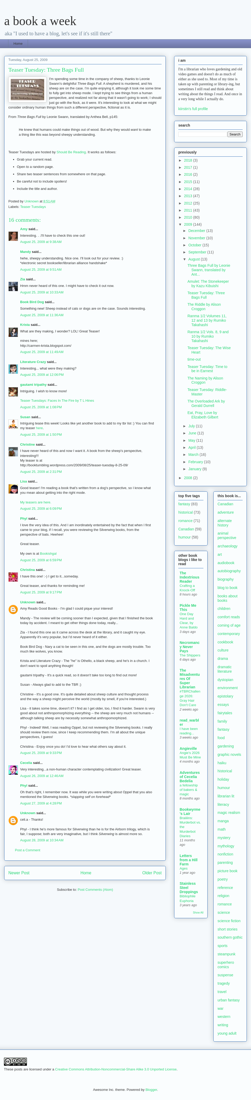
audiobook (226, 563)
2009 (188, 224)
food (221, 738)
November (197, 238)
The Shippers (190, 655)
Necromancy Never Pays (189, 646)
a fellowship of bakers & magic (189, 789)
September (197, 252)
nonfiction (225, 854)
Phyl (23, 518)
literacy (223, 804)
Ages (183, 868)
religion (223, 896)
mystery (224, 838)
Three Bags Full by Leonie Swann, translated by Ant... (208, 269)
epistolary (225, 696)
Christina (27, 570)
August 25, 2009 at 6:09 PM (41, 509)
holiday (223, 779)
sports (222, 946)
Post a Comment (27, 850)
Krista (25, 325)
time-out (194, 359)
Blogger (151, 1090)
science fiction (229, 921)
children (224, 608)
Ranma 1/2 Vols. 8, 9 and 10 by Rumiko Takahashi (208, 336)
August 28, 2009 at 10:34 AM (42, 840)
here (39, 428)
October (195, 245)
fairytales (225, 713)
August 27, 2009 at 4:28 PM (41, 803)
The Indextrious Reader (189, 577)
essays (223, 704)
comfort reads (229, 617)
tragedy (224, 983)
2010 (188, 217)
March (193, 454)
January (195, 469)
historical (185, 512)
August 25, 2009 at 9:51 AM (41, 269)
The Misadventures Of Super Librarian (190, 678)
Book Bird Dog (32, 302)
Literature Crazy (33, 362)
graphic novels (229, 754)
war (221, 1008)
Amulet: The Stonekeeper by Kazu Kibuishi (208, 283)
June (192, 433)
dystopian (225, 680)
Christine (27, 444)
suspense (225, 975)
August (194, 259)
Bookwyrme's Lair (190, 811)
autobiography (229, 571)
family (222, 721)
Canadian (186, 529)
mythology (226, 846)
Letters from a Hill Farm (188, 860)
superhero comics (226, 964)
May (192, 440)
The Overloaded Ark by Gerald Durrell (206, 403)
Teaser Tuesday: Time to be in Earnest (207, 369)
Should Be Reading (71, 152)
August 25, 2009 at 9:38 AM (41, 242)
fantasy (184, 504)
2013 (188, 196)
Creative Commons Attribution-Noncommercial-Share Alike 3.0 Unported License (116, 1069)
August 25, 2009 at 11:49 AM (42, 352)
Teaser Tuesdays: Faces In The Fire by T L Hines (57, 400)
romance (185, 521)
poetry (223, 879)
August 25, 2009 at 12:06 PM (42, 375)
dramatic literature (225, 669)
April (192, 447)
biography (226, 579)
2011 (188, 210)
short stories (227, 929)
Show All (198, 912)
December (197, 231)
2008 (188, 478)
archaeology (227, 546)
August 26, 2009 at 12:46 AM (42, 776)
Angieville (188, 748)
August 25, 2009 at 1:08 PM (41, 407)
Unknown (28, 602)
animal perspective (227, 535)
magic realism (229, 812)
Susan (25, 417)
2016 (188, 174)
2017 (188, 167)
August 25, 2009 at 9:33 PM (41, 753)
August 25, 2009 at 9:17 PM (41, 592)
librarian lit (226, 796)
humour (184, 537)
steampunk (226, 954)
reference (225, 888)
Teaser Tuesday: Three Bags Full (206, 295)
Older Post (152, 873)
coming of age (229, 625)
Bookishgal (48, 553)
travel (222, 992)
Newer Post (19, 873)
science (224, 912)
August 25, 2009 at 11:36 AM (42, 315)
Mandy (25, 252)
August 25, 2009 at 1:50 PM (41, 434)
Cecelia (26, 763)
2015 (188, 182)
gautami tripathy (33, 385)
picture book (227, 871)
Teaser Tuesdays (33, 207)
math (222, 829)
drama (223, 658)
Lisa (23, 481)
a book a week (40, 21)
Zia (22, 279)
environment (228, 688)
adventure (226, 512)
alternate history (225, 523)
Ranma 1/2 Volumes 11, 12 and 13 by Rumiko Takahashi (206, 320)
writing (223, 1025)
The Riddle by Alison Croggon (204, 306)
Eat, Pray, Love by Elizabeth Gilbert (202, 415)
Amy (23, 229)
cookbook (225, 642)
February (196, 462)
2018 (188, 160)
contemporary (229, 634)
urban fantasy (229, 1000)
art (220, 554)
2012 (188, 203)
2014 (188, 189)
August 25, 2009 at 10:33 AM (42, 292)
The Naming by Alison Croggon (205, 380)
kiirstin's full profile (193, 109)
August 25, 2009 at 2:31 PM (41, 472)
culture (223, 650)
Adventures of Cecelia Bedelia (190, 776)
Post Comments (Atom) (95, 890)
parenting (225, 862)
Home (18, 44)
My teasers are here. (35, 502)
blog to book (227, 588)
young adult (227, 1033)
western (224, 1016)
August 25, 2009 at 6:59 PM (41, 560)
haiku (222, 763)
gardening (226, 746)
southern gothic (230, 937)
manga (223, 821)
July (192, 426)
